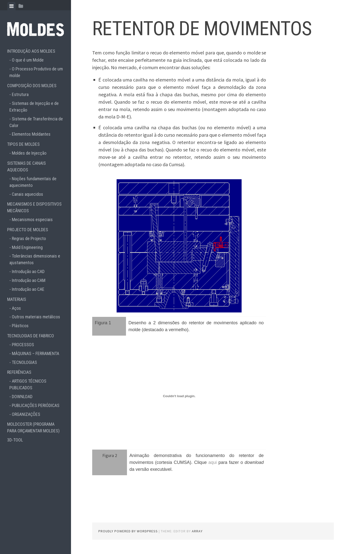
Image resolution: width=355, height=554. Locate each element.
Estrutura (20, 94)
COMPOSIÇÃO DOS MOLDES (31, 85)
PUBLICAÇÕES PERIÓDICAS (35, 405)
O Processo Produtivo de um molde (36, 72)
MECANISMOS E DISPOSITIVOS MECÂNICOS (34, 207)
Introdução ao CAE (28, 289)
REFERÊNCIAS (19, 372)
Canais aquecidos (27, 194)
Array (197, 531)
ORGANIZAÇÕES (26, 414)
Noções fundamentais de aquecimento (32, 182)
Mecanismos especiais (32, 219)
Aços (16, 308)
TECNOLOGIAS (24, 362)
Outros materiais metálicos (36, 316)
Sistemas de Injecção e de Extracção (34, 107)
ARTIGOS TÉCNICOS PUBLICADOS (27, 384)
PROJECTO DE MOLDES (27, 229)
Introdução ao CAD (28, 271)
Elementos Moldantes (31, 134)
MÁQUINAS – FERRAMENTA (35, 353)
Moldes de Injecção (29, 153)
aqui (212, 462)
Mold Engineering (27, 247)
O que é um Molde (28, 60)
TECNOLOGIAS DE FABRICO (30, 335)
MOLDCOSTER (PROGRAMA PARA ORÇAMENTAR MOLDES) (33, 427)
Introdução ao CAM (28, 280)
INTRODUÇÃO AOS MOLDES (31, 51)
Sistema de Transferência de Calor (36, 122)
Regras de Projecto (29, 238)
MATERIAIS (16, 299)
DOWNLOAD (22, 396)
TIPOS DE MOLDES (23, 144)
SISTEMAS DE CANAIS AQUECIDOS (26, 166)
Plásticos (20, 325)
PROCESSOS (23, 344)
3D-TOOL (15, 439)
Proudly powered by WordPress (128, 531)
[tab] (11, 6)
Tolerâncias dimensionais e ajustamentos (34, 259)
